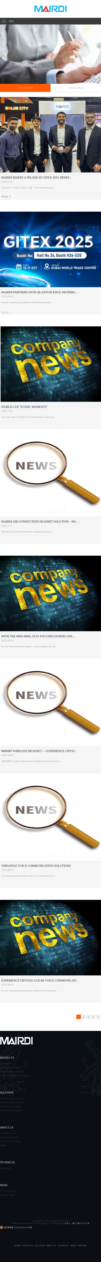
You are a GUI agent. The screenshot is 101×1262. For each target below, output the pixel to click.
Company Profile (8, 1133)
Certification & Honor (10, 1141)
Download (5, 1168)
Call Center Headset (10, 1067)
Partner (82, 1245)
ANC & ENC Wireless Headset (14, 1075)
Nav (11, 21)
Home (17, 1245)
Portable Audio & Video (12, 1102)
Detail (6, 199)
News (73, 1245)
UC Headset (6, 1063)
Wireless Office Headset (11, 1071)
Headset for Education (11, 1110)
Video (3, 1145)
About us (51, 1245)
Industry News (76, 88)
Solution (40, 1245)
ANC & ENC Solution (10, 1106)
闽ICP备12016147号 (80, 1223)
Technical (63, 1245)
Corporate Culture (9, 1137)
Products (27, 1245)
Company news (25, 88)
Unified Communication (12, 1098)
